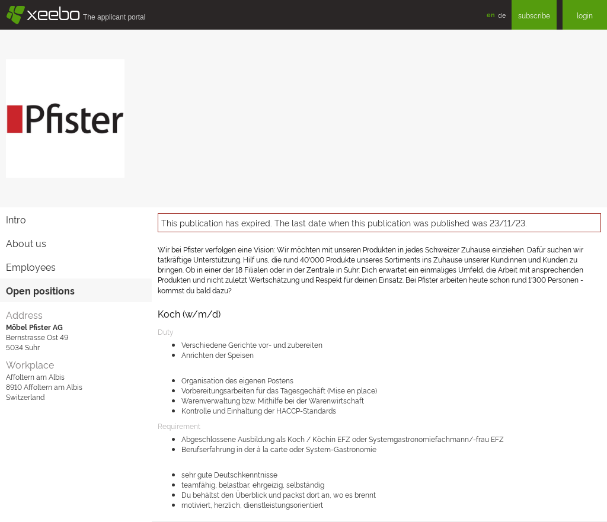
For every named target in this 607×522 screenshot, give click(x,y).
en (491, 14)
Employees (31, 266)
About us (26, 242)
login (585, 15)
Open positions (40, 290)
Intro (16, 219)
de (502, 15)
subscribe (534, 15)
